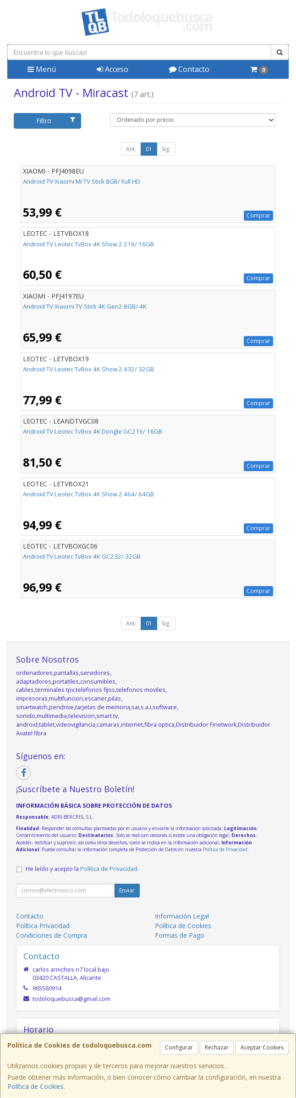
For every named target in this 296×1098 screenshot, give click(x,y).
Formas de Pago (179, 935)
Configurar (179, 1047)
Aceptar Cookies (262, 1047)
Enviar (127, 890)
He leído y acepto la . (82, 869)
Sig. (166, 149)
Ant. (131, 149)
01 (149, 149)
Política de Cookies (35, 1086)
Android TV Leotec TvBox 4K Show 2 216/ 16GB (88, 244)
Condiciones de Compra (51, 935)
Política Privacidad (43, 925)
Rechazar (217, 1047)
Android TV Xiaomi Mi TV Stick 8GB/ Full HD (81, 181)
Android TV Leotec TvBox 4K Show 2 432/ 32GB (88, 369)
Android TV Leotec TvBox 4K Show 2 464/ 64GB (88, 494)
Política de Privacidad (225, 849)
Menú (41, 69)
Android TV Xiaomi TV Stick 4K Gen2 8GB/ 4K (85, 306)
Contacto (189, 69)
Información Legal (182, 916)
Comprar (258, 215)
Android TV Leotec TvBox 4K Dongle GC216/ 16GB (92, 431)
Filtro (55, 120)
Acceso (112, 69)
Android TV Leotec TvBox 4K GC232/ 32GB (82, 556)
